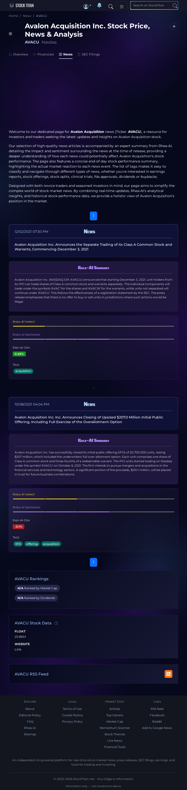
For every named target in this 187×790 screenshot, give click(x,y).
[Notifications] (99, 5)
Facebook (157, 715)
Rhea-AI (165, 146)
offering (32, 544)
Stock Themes (114, 734)
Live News (114, 740)
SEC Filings (88, 54)
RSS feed (157, 709)
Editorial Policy (30, 715)
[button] (87, 5)
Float (20, 631)
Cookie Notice (72, 715)
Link (18, 649)
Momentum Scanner (115, 728)
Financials (43, 54)
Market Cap (114, 721)
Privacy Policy (72, 721)
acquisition (23, 371)
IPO (18, 544)
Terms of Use (72, 709)
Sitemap (30, 734)
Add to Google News (157, 728)
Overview (18, 54)
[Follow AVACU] (174, 26)
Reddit (157, 721)
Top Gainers (114, 715)
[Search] (110, 5)
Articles (114, 709)
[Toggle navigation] (121, 5)
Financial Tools (114, 747)
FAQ (30, 721)
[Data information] (56, 623)
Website (22, 644)
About (30, 709)
